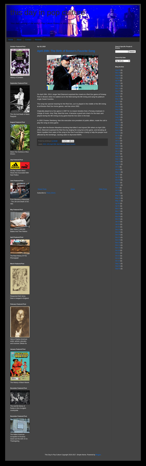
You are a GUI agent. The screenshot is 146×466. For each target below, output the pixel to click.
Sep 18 (117, 112)
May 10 (117, 86)
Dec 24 (117, 229)
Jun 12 (117, 141)
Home (10, 40)
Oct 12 (117, 258)
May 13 (117, 172)
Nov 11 (117, 245)
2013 (44, 144)
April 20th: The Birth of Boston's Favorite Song (66, 51)
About (19, 40)
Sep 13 (117, 263)
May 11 (117, 122)
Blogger (98, 455)
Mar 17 (117, 211)
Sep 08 (117, 75)
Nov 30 (117, 240)
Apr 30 (117, 101)
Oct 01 (117, 182)
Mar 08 (117, 216)
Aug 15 (117, 164)
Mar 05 (117, 219)
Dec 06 (117, 235)
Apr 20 (117, 174)
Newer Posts (42, 189)
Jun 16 (117, 193)
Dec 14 (117, 88)
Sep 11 (117, 159)
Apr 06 (117, 80)
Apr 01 (117, 143)
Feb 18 (117, 130)
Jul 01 (117, 138)
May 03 (117, 125)
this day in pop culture (47, 12)
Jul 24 (117, 188)
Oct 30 (117, 135)
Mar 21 (117, 208)
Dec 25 (117, 133)
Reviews (38, 40)
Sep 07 (117, 83)
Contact (28, 40)
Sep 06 (117, 94)
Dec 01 (117, 237)
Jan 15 (117, 221)
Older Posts (103, 189)
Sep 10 (117, 114)
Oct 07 (117, 154)
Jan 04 (117, 224)
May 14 (117, 198)
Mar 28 (117, 73)
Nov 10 (117, 248)
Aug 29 (117, 161)
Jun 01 (117, 96)
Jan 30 (117, 104)
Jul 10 (117, 190)
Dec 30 (117, 107)
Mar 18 (117, 127)
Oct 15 (117, 256)
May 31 (117, 195)
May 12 (117, 201)
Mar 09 (117, 214)
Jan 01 (117, 227)
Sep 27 (117, 91)
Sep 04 (117, 266)
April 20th (53, 144)
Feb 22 (117, 148)
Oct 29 (117, 250)
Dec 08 (117, 180)
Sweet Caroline (70, 144)
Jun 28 (117, 120)
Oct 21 (117, 253)
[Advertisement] (72, 167)
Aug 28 (117, 117)
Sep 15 (117, 156)
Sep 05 (117, 70)
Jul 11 (117, 167)
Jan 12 (117, 151)
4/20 (48, 144)
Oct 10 (117, 261)
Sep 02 (117, 269)
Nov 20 (117, 243)
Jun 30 (117, 169)
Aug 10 (117, 78)
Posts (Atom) (50, 193)
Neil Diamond (61, 144)
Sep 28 (117, 109)
